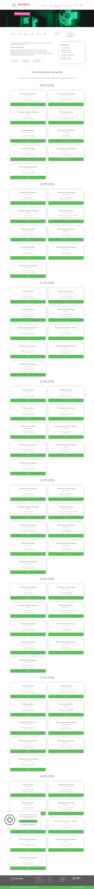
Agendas (49, 882)
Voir (28, 104)
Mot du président (51, 881)
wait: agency (81, 887)
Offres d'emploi (64, 5)
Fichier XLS (15, 61)
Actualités (51, 5)
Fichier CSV (37, 61)
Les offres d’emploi (39, 882)
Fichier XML (26, 61)
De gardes (70, 36)
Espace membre (78, 4)
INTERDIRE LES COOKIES (28, 40)
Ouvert (56, 34)
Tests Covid (58, 33)
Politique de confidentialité (32, 887)
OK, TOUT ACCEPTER (28, 36)
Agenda (70, 5)
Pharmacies (56, 5)
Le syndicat (50, 879)
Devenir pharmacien (39, 881)
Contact (80, 5)
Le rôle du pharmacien (39, 879)
